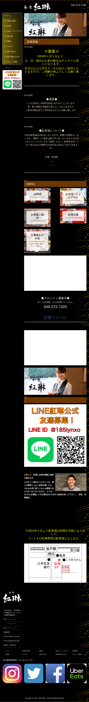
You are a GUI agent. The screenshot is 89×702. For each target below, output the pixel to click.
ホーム (8, 16)
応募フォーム (55, 317)
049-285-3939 (11, 623)
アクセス (9, 46)
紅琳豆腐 (9, 36)
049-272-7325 (11, 619)
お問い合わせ (11, 51)
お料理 (8, 26)
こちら (52, 165)
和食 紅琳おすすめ (12, 57)
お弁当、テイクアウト (14, 31)
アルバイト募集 (11, 62)
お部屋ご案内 (11, 21)
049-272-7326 (11, 628)
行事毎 (8, 41)
